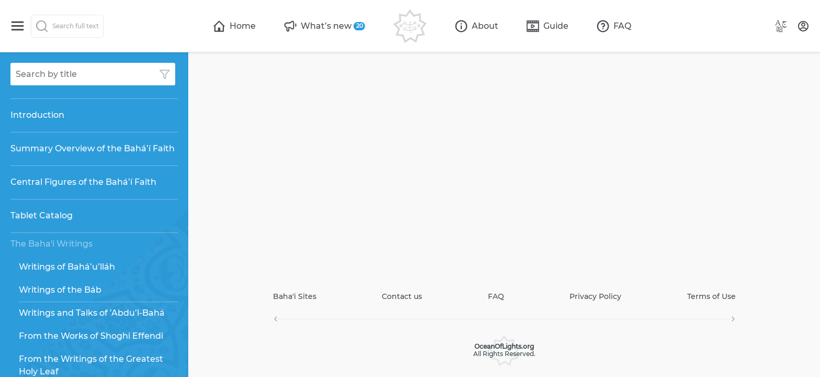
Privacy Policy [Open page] (595, 296)
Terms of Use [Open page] (711, 296)
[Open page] (234, 26)
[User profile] (803, 26)
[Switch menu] (17, 26)
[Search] (67, 26)
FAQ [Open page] (496, 296)
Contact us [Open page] (402, 296)
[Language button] (781, 26)
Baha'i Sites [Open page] (294, 296)
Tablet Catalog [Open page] (41, 215)
